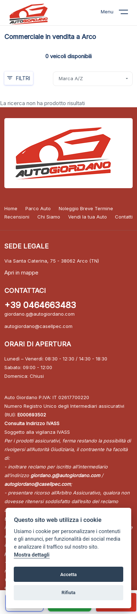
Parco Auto (38, 208)
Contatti (124, 217)
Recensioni (16, 217)
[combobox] (93, 79)
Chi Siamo (48, 217)
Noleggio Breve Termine (86, 208)
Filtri (18, 78)
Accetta (68, 574)
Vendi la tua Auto (87, 217)
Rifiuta (68, 592)
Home (10, 208)
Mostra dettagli (31, 555)
